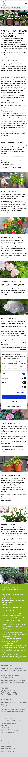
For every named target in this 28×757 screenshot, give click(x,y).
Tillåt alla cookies (14, 397)
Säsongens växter (8, 7)
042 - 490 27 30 (15, 731)
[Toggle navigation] (26, 3)
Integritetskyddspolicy (6, 743)
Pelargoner (17, 7)
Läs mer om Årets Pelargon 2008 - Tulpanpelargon (13, 213)
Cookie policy (4, 744)
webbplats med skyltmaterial (18, 617)
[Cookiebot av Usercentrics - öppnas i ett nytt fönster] (20, 349)
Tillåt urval (14, 401)
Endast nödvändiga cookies (14, 406)
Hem (2, 7)
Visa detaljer (20, 392)
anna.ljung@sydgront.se (16, 610)
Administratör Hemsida (6, 746)
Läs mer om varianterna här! (8, 563)
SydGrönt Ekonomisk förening (8, 723)
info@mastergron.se (7, 596)
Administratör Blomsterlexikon (8, 748)
